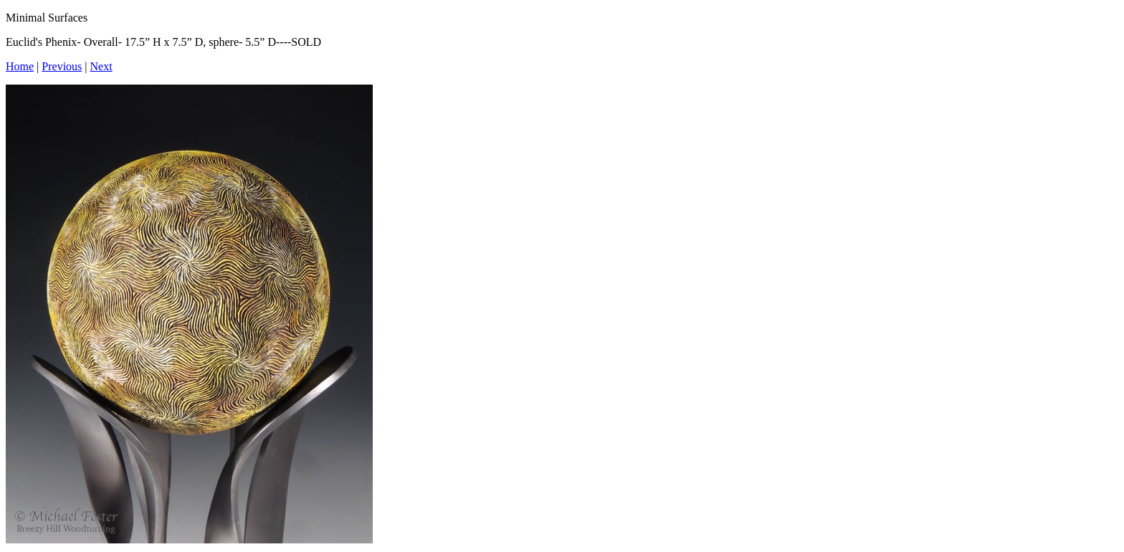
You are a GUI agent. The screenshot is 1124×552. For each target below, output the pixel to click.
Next (101, 66)
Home (20, 66)
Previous (62, 66)
